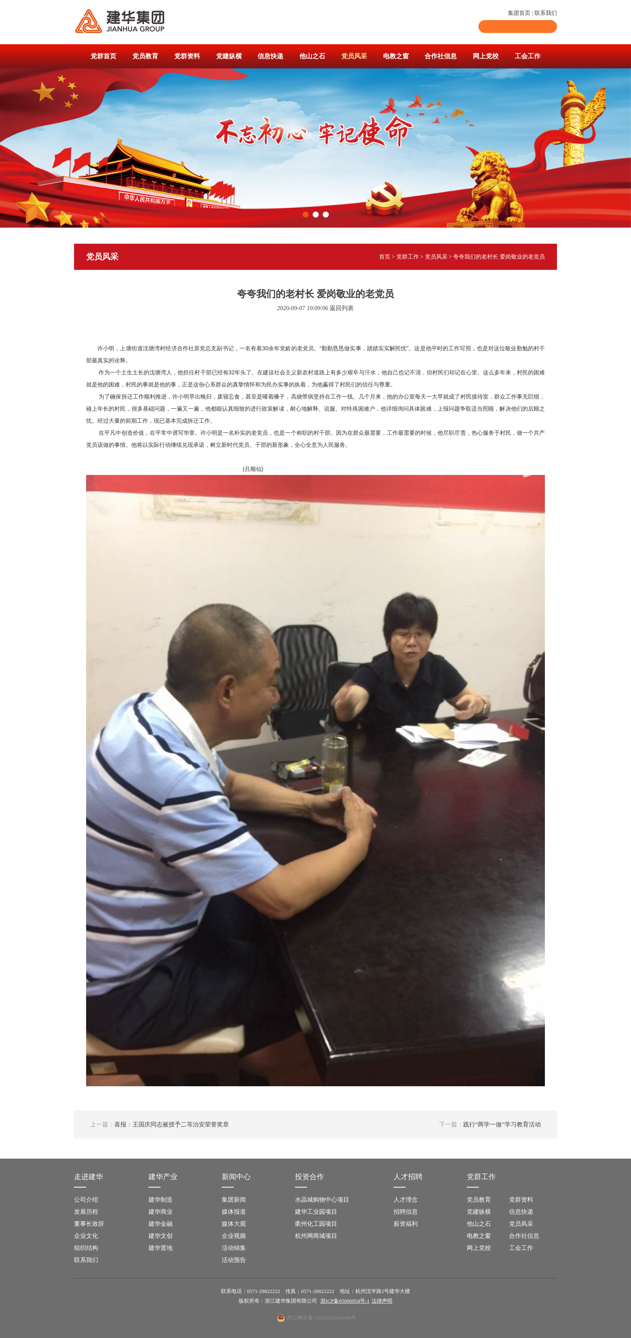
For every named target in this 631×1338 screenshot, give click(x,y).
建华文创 (160, 1236)
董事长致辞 (89, 1224)
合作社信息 (441, 56)
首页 (384, 257)
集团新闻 (234, 1199)
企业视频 (234, 1236)
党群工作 (407, 257)
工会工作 (527, 56)
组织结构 (86, 1248)
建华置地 (160, 1248)
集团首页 (519, 13)
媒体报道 (234, 1212)
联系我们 (545, 13)
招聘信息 (406, 1212)
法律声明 (381, 1301)
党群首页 (103, 56)
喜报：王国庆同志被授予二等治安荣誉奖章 (159, 1124)
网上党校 (486, 56)
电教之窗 (396, 56)
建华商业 (160, 1212)
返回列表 (342, 308)
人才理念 (406, 1199)
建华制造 (160, 1199)
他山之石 (312, 56)
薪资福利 (406, 1224)
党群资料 (187, 56)
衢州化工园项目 (316, 1224)
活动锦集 (234, 1248)
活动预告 (234, 1260)
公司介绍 (86, 1199)
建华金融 (160, 1224)
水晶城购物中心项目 (322, 1199)
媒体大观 (234, 1224)
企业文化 (86, 1236)
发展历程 (86, 1212)
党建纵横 (229, 56)
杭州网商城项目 (316, 1236)
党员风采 (354, 56)
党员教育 (145, 56)
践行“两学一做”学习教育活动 (490, 1124)
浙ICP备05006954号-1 (344, 1301)
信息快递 (270, 56)
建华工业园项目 (316, 1212)
